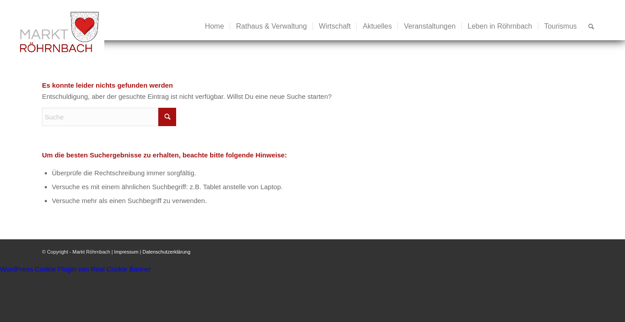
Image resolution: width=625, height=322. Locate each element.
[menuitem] (214, 26)
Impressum (126, 251)
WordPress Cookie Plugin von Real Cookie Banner (75, 269)
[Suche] (591, 26)
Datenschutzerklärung (166, 251)
